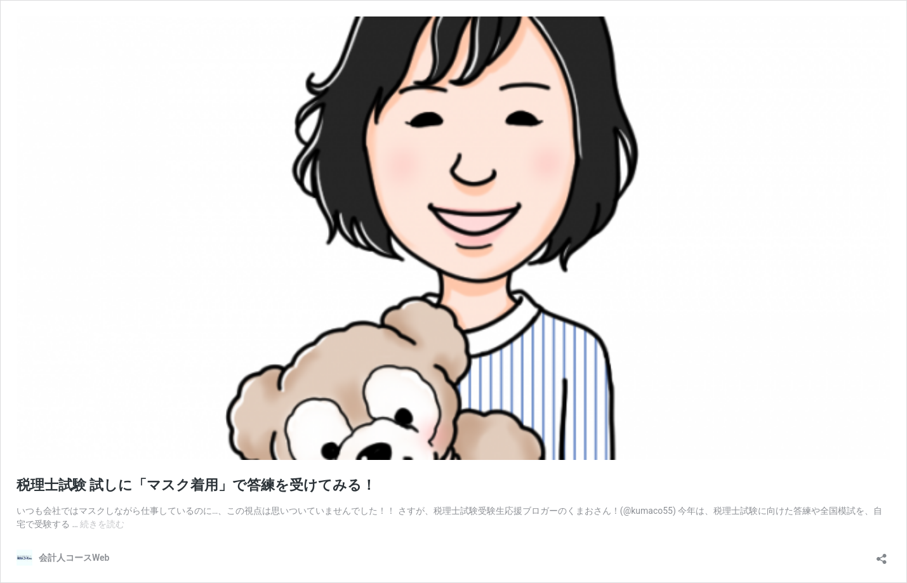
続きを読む (102, 524)
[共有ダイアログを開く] (881, 555)
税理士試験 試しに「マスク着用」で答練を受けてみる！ (196, 485)
